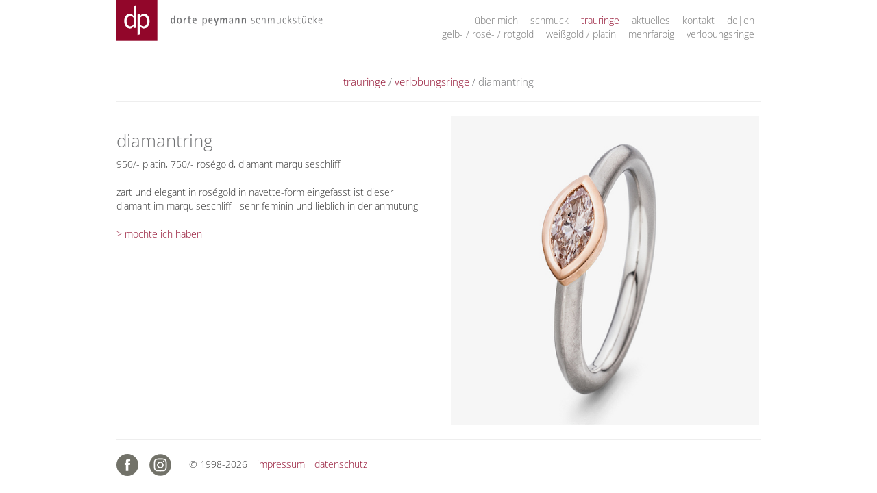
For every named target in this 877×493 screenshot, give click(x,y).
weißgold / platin (581, 33)
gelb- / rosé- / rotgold (488, 33)
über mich (496, 20)
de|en (740, 20)
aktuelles (651, 20)
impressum (281, 463)
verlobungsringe (720, 33)
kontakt (698, 20)
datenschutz (340, 463)
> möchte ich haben (159, 233)
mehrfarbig (651, 33)
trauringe (600, 20)
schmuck (549, 20)
